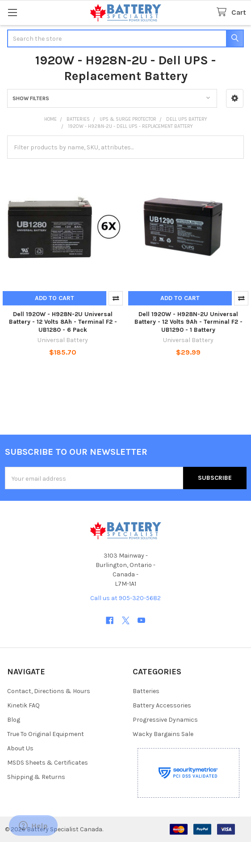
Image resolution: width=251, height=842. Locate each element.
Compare (116, 298)
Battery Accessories (162, 705)
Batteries (146, 691)
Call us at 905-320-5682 (125, 598)
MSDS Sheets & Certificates (47, 762)
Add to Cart (54, 298)
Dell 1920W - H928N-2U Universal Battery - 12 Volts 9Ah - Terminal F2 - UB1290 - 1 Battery (188, 322)
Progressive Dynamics (165, 720)
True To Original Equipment (45, 734)
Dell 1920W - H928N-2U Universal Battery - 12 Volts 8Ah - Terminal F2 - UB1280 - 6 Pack (63, 322)
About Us (20, 748)
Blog (13, 720)
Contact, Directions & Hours (48, 691)
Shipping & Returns (36, 777)
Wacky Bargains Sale (163, 734)
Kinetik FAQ (23, 705)
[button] (234, 98)
